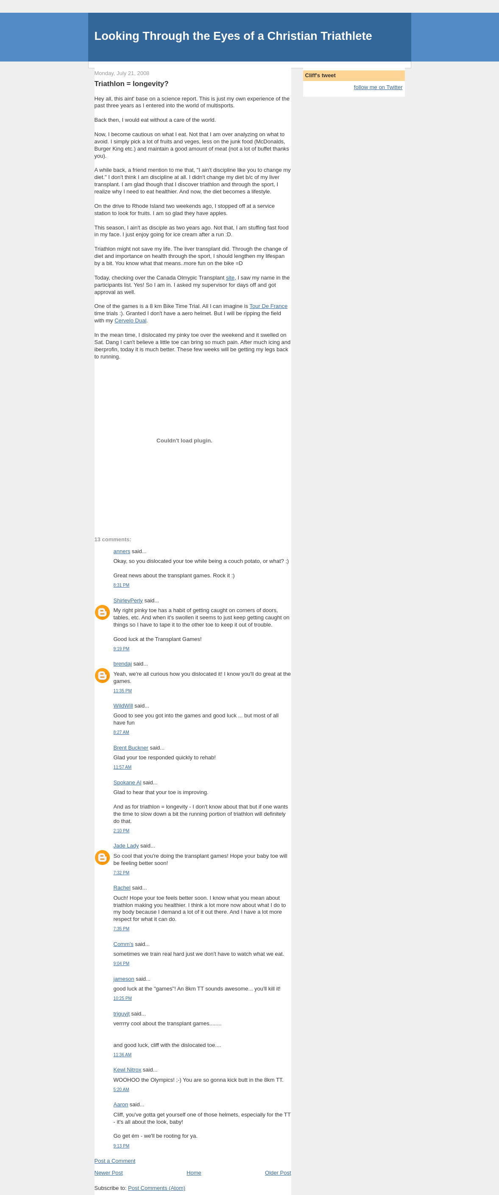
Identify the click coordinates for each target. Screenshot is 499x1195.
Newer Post (109, 1173)
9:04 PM (122, 963)
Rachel (122, 887)
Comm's (124, 944)
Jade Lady (126, 845)
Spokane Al (128, 782)
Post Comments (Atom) (156, 1188)
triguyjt (122, 1013)
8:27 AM (121, 732)
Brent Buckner (131, 747)
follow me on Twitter (378, 87)
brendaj (123, 663)
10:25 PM (123, 998)
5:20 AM (121, 1089)
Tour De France (269, 306)
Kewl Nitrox (128, 1069)
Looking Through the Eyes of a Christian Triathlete (233, 35)
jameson (124, 979)
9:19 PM (122, 648)
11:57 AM (123, 767)
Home (194, 1173)
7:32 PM (122, 872)
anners (122, 551)
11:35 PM (123, 690)
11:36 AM (123, 1054)
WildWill (123, 705)
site (230, 277)
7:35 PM (122, 928)
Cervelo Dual (130, 320)
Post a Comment (115, 1161)
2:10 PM (122, 830)
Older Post (278, 1173)
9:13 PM (122, 1146)
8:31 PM (122, 585)
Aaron (121, 1104)
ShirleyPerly (128, 600)
